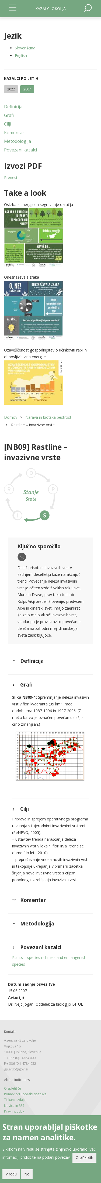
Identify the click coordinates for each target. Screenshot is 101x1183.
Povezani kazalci (20, 150)
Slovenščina (25, 47)
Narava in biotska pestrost (48, 417)
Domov (10, 417)
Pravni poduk (14, 1111)
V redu (11, 1174)
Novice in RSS (14, 1105)
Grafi (9, 115)
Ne (26, 1174)
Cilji (7, 124)
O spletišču (12, 1088)
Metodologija (17, 141)
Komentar (14, 133)
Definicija (13, 107)
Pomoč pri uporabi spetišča (25, 1094)
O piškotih (84, 1157)
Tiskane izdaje (15, 1099)
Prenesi (10, 177)
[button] (50, 237)
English (21, 55)
